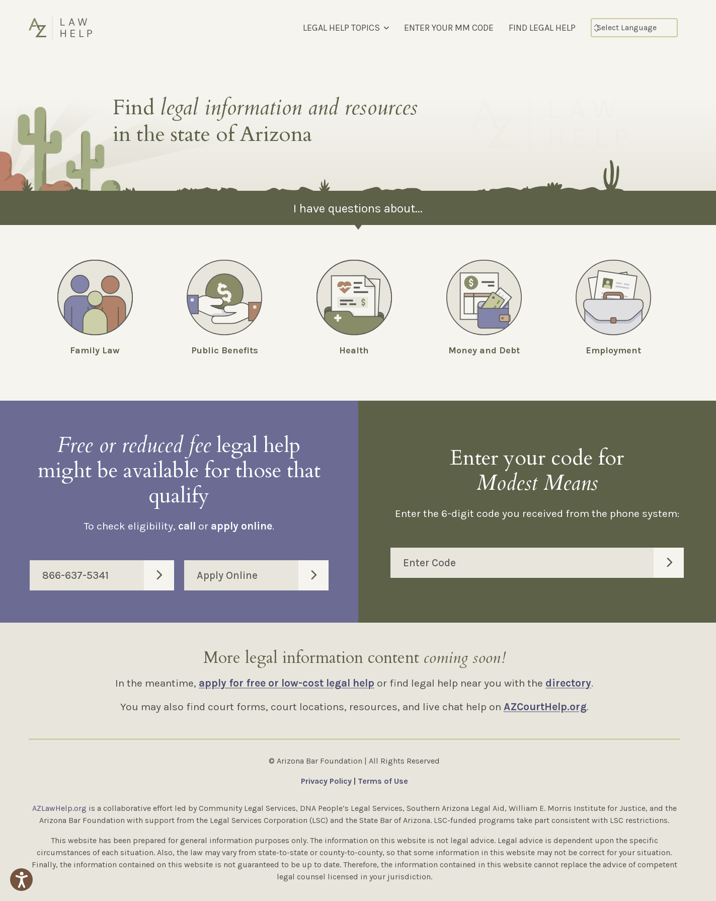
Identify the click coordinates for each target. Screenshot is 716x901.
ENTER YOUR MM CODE (449, 27)
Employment (613, 350)
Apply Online (263, 575)
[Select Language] (634, 27)
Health (354, 350)
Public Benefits (224, 350)
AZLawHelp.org (59, 808)
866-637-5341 (108, 575)
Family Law (95, 350)
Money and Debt (484, 350)
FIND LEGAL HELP (542, 27)
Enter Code (543, 563)
